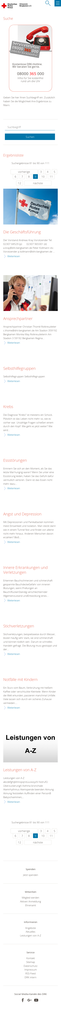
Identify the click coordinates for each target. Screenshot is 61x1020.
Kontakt (30, 958)
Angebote (30, 928)
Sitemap (30, 962)
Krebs (8, 406)
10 (43, 176)
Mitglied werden (30, 897)
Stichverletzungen (18, 626)
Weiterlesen (13, 256)
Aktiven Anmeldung (30, 901)
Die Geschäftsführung (22, 232)
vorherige (24, 172)
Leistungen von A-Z (19, 770)
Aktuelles (30, 931)
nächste (38, 183)
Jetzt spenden (30, 874)
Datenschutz (30, 965)
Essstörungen (15, 460)
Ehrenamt (30, 905)
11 (51, 176)
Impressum (30, 969)
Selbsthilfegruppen (19, 368)
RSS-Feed (30, 973)
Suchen (30, 137)
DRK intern (30, 977)
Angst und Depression (22, 514)
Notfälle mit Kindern (20, 679)
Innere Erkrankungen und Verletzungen (25, 570)
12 (19, 183)
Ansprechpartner (18, 318)
